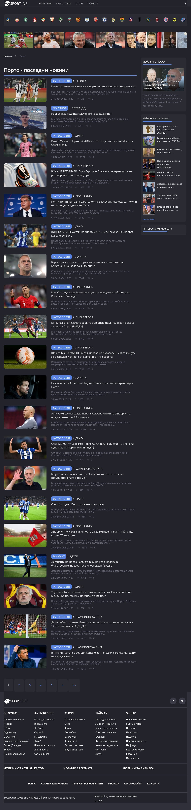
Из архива (131, 732)
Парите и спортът (136, 741)
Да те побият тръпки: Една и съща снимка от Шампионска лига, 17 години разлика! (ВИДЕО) (92, 624)
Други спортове (74, 749)
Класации (131, 753)
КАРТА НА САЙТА (133, 783)
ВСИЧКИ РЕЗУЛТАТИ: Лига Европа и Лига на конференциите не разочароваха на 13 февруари (91, 173)
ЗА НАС (32, 783)
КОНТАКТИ (153, 783)
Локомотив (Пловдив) (16, 741)
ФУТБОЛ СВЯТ (44, 713)
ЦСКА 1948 (9, 736)
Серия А (38, 732)
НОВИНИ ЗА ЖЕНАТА (77, 768)
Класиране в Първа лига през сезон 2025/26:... (167, 129)
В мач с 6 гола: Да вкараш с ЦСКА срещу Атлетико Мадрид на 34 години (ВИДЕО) (161, 85)
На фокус (131, 745)
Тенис (68, 728)
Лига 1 (37, 741)
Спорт (79, 3)
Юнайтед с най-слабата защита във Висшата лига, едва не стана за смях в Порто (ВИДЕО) (92, 324)
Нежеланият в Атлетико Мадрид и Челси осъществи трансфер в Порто (92, 385)
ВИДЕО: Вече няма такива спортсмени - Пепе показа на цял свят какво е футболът (92, 233)
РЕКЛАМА (113, 783)
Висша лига (40, 723)
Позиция (131, 728)
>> (74, 685)
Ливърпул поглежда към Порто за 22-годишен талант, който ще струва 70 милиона (92, 533)
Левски (8, 723)
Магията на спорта (106, 728)
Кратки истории (135, 749)
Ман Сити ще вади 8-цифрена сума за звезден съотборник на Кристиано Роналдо (90, 294)
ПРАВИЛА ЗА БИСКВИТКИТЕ (87, 783)
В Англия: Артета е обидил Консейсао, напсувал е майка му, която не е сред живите (93, 654)
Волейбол (70, 732)
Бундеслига (40, 736)
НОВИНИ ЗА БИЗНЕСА (138, 768)
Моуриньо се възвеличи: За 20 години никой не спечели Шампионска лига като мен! (87, 475)
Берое (7, 749)
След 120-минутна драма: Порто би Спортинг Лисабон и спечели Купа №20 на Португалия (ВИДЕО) (92, 445)
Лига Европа (41, 749)
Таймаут (92, 3)
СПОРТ (69, 713)
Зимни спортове (74, 745)
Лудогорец (10, 732)
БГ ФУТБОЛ (45, 3)
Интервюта (132, 758)
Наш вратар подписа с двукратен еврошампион (81, 113)
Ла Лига (38, 728)
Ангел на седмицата (106, 745)
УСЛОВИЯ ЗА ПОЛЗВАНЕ (54, 783)
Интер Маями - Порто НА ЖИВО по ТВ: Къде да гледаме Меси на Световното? (92, 142)
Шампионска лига (44, 745)
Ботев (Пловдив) (13, 745)
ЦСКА (7, 728)
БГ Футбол (60, 108)
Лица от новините (105, 723)
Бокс (67, 723)
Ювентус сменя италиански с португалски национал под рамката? (93, 86)
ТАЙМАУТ (59, 556)
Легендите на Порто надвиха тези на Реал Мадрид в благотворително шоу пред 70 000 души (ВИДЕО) (84, 563)
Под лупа (131, 736)
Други (98, 753)
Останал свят (41, 753)
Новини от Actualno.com (24, 768)
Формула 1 (71, 741)
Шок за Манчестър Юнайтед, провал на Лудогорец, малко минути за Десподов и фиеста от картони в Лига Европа (93, 354)
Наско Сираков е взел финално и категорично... (168, 164)
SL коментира (133, 723)
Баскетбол (70, 736)
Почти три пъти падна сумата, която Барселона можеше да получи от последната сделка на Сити (94, 203)
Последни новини (14, 719)
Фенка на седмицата (106, 741)
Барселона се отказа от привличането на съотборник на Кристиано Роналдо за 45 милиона (87, 264)
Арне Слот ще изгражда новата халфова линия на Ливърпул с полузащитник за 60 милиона (90, 415)
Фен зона (100, 749)
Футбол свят (63, 3)
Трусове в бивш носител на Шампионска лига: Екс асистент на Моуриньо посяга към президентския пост (91, 594)
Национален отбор (14, 753)
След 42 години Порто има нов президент (77, 504)
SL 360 (131, 712)
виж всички (148, 219)
